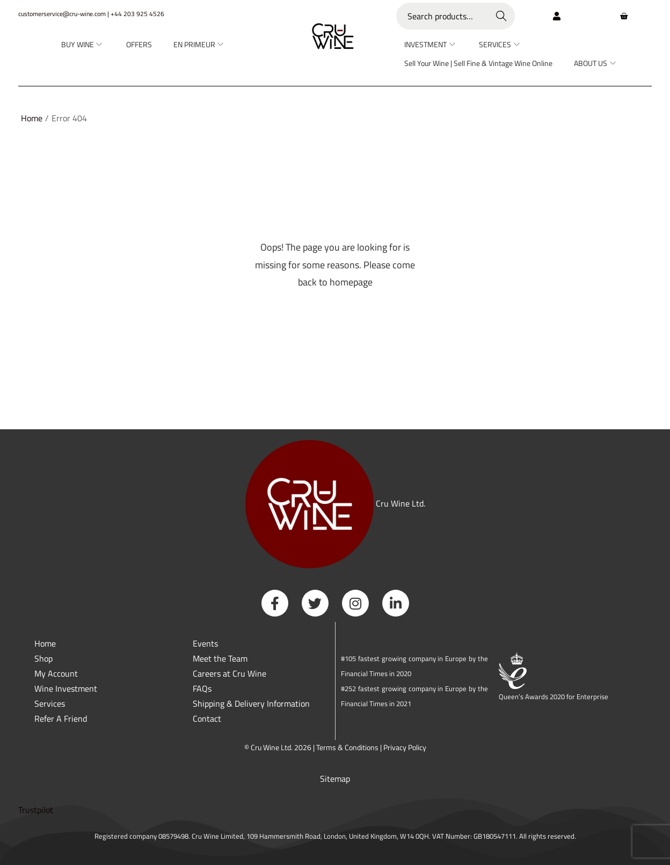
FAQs (202, 688)
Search (501, 16)
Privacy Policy (404, 747)
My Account (56, 673)
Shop (43, 658)
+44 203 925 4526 (137, 14)
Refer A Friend (60, 718)
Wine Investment (65, 688)
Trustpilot (35, 809)
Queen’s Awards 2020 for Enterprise (553, 696)
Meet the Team (220, 658)
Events (205, 643)
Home (31, 118)
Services (49, 703)
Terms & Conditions (347, 747)
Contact (207, 718)
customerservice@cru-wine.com (62, 14)
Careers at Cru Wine (229, 673)
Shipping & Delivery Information (251, 703)
